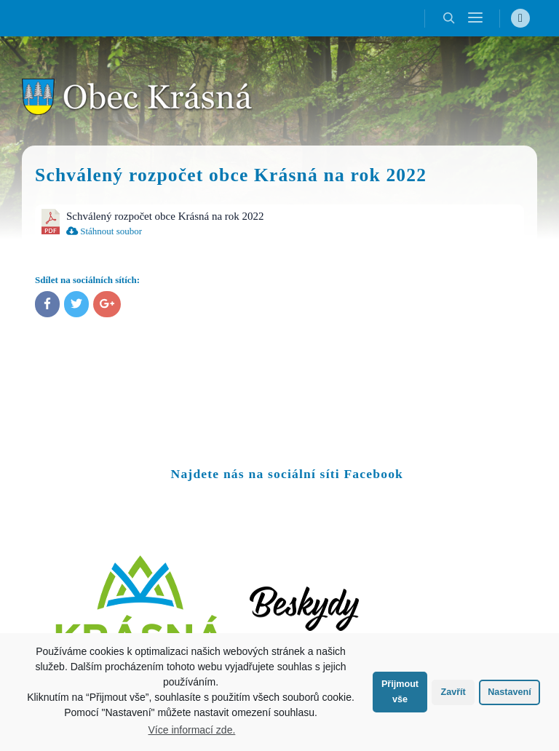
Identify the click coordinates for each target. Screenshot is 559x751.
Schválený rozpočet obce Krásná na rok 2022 (165, 216)
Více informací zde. (192, 730)
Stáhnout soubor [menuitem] (104, 231)
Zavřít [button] (452, 692)
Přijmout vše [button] (400, 691)
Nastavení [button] (509, 692)
